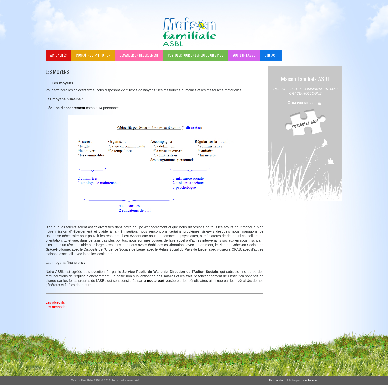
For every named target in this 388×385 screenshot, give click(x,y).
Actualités (58, 55)
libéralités (244, 280)
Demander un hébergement (139, 55)
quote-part (155, 280)
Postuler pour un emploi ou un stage (195, 55)
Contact (270, 55)
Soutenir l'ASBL (243, 55)
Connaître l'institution (93, 55)
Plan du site (276, 380)
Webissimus (310, 380)
